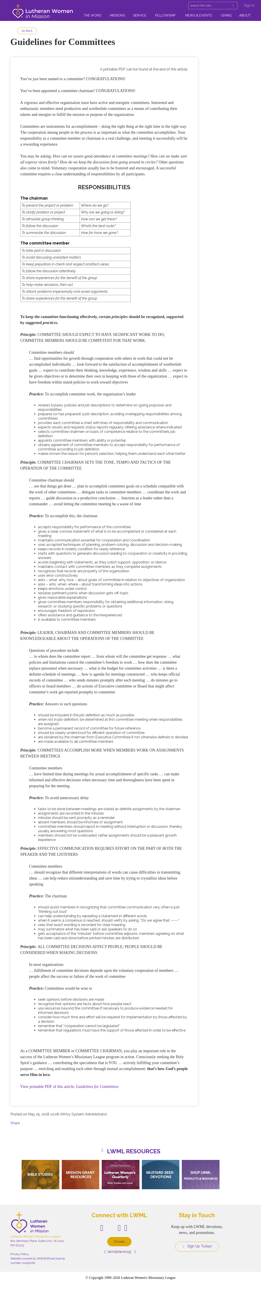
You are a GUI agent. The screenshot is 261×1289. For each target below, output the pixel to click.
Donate (119, 1241)
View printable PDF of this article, (69, 1086)
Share (15, 1123)
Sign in (249, 5)
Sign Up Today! (197, 1246)
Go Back (27, 30)
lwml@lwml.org (117, 1252)
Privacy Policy (19, 1254)
